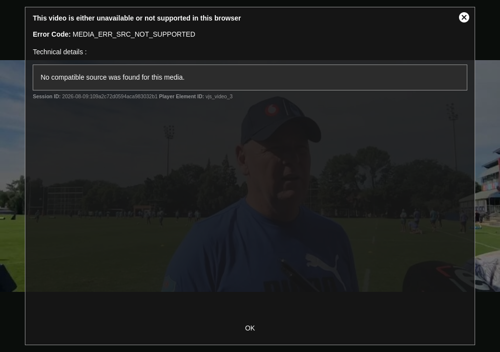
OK (250, 328)
